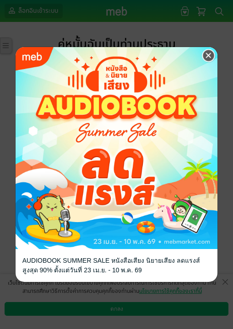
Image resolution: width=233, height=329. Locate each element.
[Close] (208, 55)
